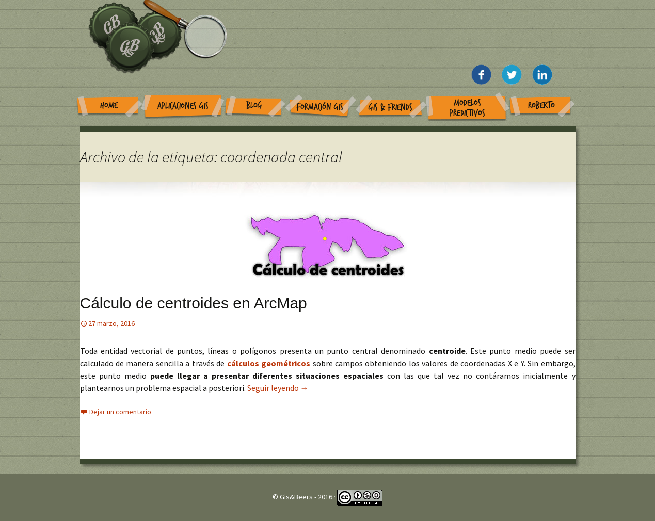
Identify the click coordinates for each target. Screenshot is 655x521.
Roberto (541, 105)
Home (109, 105)
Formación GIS (319, 107)
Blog (254, 105)
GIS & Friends (390, 107)
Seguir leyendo (278, 388)
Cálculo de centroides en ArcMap (193, 303)
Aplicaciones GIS (183, 106)
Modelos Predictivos (467, 108)
